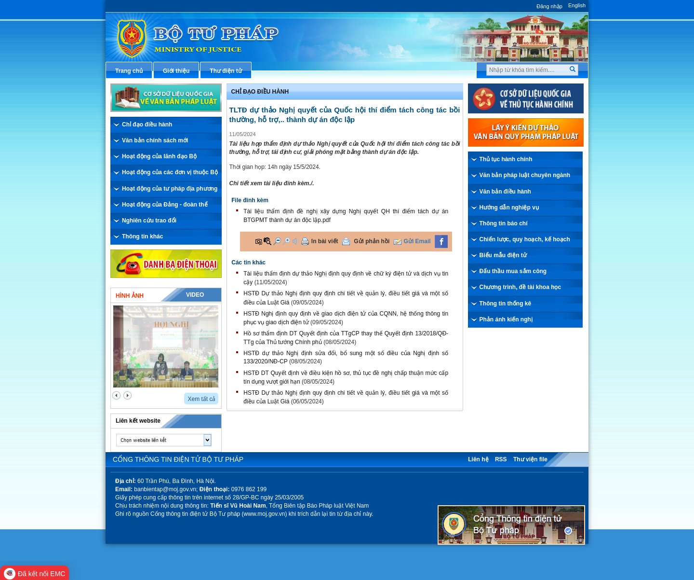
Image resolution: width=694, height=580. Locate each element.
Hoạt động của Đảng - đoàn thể (165, 204)
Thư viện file (530, 459)
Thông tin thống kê (506, 303)
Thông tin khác (142, 236)
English (577, 5)
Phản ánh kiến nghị (506, 319)
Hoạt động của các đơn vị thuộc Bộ (170, 172)
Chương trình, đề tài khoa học (520, 287)
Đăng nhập (549, 6)
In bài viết (324, 241)
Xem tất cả (201, 399)
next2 (127, 395)
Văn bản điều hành (505, 191)
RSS (501, 459)
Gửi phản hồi (371, 241)
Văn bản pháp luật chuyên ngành (525, 175)
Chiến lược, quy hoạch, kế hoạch (525, 239)
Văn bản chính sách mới (155, 140)
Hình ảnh (130, 295)
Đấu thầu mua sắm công (513, 271)
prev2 (116, 395)
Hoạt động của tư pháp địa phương (169, 188)
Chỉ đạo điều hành (147, 124)
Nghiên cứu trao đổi (149, 220)
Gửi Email (417, 241)
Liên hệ (478, 459)
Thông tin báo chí (504, 223)
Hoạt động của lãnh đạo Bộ (159, 156)
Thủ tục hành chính (506, 159)
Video (195, 294)
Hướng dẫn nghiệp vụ (509, 207)
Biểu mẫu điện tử (503, 255)
